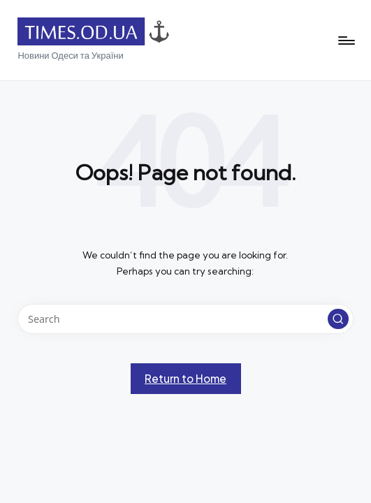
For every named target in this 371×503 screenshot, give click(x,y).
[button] (338, 319)
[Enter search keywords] (185, 319)
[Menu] (345, 40)
